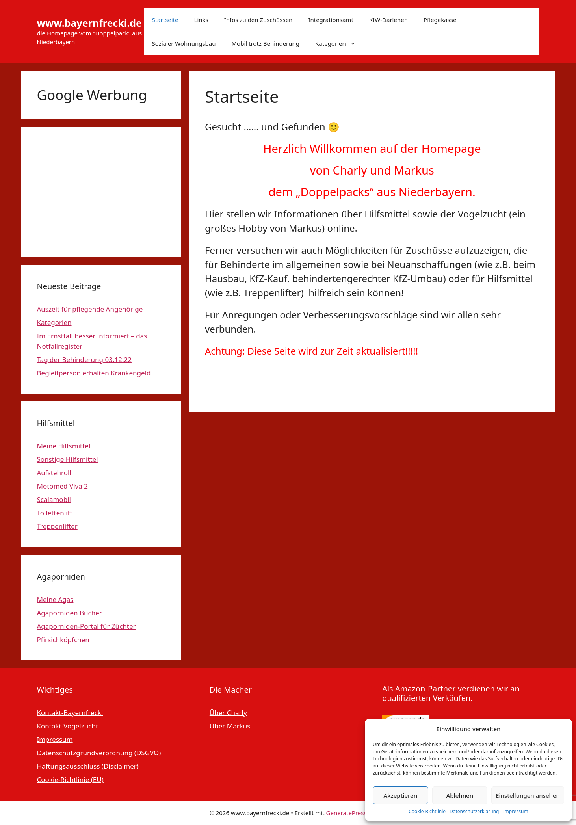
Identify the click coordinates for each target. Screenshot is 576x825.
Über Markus (230, 725)
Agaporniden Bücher (69, 612)
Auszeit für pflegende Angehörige (90, 309)
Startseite (165, 20)
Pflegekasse (440, 20)
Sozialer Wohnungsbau (184, 43)
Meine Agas (55, 599)
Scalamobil (54, 499)
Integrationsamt (330, 20)
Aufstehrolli (55, 472)
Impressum (515, 811)
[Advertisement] (101, 192)
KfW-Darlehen (388, 20)
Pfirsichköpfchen (63, 639)
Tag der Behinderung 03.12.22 (84, 359)
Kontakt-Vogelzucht (67, 725)
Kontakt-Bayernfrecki (70, 712)
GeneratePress (346, 813)
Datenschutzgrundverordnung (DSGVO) (99, 752)
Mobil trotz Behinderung (266, 43)
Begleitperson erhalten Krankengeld (94, 372)
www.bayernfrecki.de (89, 23)
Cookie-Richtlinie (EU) (70, 779)
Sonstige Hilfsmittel (67, 459)
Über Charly (228, 712)
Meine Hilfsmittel (64, 445)
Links (201, 20)
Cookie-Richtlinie (427, 811)
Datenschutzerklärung (474, 811)
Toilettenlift (54, 512)
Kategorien (339, 43)
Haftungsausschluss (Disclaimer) (88, 766)
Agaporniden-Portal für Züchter (86, 626)
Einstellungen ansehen (528, 795)
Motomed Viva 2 (62, 486)
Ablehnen (460, 795)
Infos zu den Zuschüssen (258, 20)
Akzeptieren (400, 795)
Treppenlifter (57, 526)
